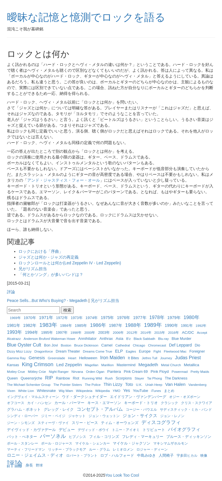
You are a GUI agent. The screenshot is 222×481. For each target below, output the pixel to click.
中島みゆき (146, 456)
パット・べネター (22, 437)
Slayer (139, 378)
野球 (39, 465)
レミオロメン (123, 449)
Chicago (139, 345)
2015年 (159, 332)
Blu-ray (163, 338)
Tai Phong (154, 378)
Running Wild (92, 378)
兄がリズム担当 (32, 268)
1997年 (62, 333)
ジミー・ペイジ (53, 416)
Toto (129, 384)
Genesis (37, 357)
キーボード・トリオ (141, 403)
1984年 (66, 326)
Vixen (11, 390)
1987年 (115, 325)
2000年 (89, 332)
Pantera (114, 371)
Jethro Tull (150, 358)
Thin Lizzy (112, 384)
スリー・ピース (85, 423)
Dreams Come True (97, 351)
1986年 (98, 325)
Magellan (91, 365)
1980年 (191, 317)
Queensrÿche (31, 378)
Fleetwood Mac (175, 351)
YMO (116, 390)
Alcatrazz (14, 338)
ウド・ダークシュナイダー (84, 397)
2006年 (118, 332)
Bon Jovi (51, 345)
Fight (157, 351)
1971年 (46, 317)
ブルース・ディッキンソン (188, 437)
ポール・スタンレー (22, 443)
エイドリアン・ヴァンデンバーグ (138, 397)
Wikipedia (102, 390)
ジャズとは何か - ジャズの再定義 (48, 257)
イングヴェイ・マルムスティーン (33, 397)
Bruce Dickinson (86, 345)
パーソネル (53, 436)
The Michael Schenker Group (29, 384)
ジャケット (77, 416)
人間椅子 (166, 456)
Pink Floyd (160, 371)
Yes (126, 390)
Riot (76, 378)
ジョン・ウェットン (104, 416)
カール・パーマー (69, 403)
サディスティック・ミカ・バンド (186, 409)
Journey (166, 358)
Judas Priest (188, 357)
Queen (12, 378)
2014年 (145, 332)
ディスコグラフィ (161, 422)
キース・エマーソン (104, 403)
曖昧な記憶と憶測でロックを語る (86, 17)
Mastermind (125, 365)
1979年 (174, 317)
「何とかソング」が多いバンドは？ (50, 274)
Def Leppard (180, 345)
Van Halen (175, 384)
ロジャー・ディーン (152, 449)
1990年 (171, 325)
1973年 (77, 318)
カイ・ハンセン (39, 403)
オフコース (15, 403)
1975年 (107, 317)
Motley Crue (16, 371)
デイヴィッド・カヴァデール (31, 429)
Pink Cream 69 (136, 372)
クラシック (169, 403)
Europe (145, 351)
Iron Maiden (112, 357)
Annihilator (87, 338)
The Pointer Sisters (67, 384)
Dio (197, 345)
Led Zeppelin (69, 364)
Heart (72, 358)
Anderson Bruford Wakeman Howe (49, 338)
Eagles (131, 351)
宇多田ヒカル (187, 455)
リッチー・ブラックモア (67, 449)
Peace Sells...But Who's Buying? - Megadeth (47, 300)
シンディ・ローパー (22, 416)
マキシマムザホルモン (170, 443)
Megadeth (148, 364)
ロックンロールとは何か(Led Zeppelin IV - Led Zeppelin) (69, 263)
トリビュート (154, 430)
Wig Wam (66, 390)
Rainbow (63, 378)
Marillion (107, 365)
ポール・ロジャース (56, 443)
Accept (202, 332)
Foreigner (197, 351)
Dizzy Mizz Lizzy (19, 351)
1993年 (14, 332)
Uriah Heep (153, 384)
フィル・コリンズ (104, 437)
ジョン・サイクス (140, 415)
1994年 (31, 332)
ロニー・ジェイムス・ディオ (35, 455)
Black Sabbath (144, 338)
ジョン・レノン (172, 416)
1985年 (81, 325)
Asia (119, 338)
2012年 (132, 332)
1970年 (30, 318)
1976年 (123, 317)
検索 (67, 310)
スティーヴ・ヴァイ (53, 423)
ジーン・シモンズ (21, 423)
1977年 (140, 317)
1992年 (201, 325)
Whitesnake (46, 391)
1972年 (62, 318)
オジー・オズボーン (184, 397)
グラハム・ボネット (24, 409)
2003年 (104, 333)
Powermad (180, 371)
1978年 (156, 317)
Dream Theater (68, 351)
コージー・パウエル (141, 409)
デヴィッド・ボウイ (93, 430)
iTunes (156, 390)
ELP (119, 351)
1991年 (187, 326)
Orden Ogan (95, 371)
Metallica (191, 365)
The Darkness (176, 378)
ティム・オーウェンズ (119, 423)
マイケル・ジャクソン (131, 443)
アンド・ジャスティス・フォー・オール (63, 180)
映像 (203, 455)
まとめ (169, 390)
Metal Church (171, 365)
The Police (93, 384)
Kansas (13, 365)
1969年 (15, 318)
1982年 (29, 325)
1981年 (13, 325)
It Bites (133, 358)
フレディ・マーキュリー (142, 437)
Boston (66, 345)
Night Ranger (59, 371)
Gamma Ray (16, 358)
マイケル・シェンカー (92, 443)
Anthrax (106, 338)
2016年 (173, 332)
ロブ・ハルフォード (117, 455)
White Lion (26, 390)
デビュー (67, 429)
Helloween (88, 358)
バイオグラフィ (184, 429)
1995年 (47, 333)
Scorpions (124, 378)
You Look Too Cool (122, 475)
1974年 (92, 318)
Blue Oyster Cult (24, 344)
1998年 (76, 332)
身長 (29, 465)
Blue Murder (181, 339)
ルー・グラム (99, 449)
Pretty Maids (199, 371)
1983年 (48, 325)
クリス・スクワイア (196, 403)
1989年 (153, 325)
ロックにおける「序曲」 (40, 251)
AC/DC (188, 332)
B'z (128, 338)
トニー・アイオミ (126, 430)
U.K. (139, 384)
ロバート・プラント (81, 455)
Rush (109, 378)
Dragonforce (43, 351)
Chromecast (157, 345)
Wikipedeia (84, 390)
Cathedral (122, 345)
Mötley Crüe (37, 371)
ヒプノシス (77, 436)
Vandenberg (197, 384)
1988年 (133, 325)
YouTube (140, 390)
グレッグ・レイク (59, 409)
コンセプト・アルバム (100, 409)
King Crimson (37, 364)
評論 (11, 292)
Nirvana (77, 371)
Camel (106, 345)
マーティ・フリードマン (26, 449)
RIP (49, 377)
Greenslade (56, 358)
